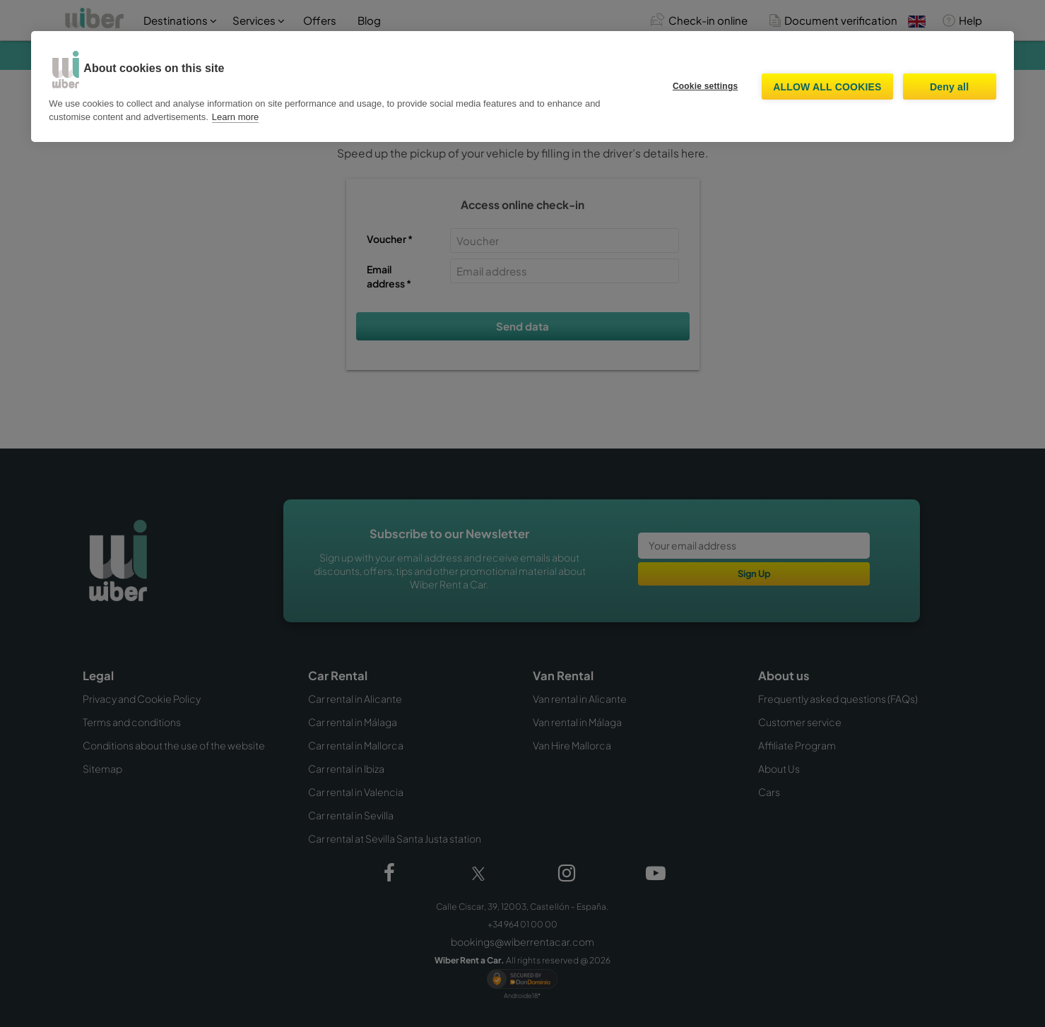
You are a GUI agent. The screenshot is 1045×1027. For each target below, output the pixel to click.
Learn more (235, 117)
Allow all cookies (827, 87)
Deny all (949, 87)
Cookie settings (705, 86)
